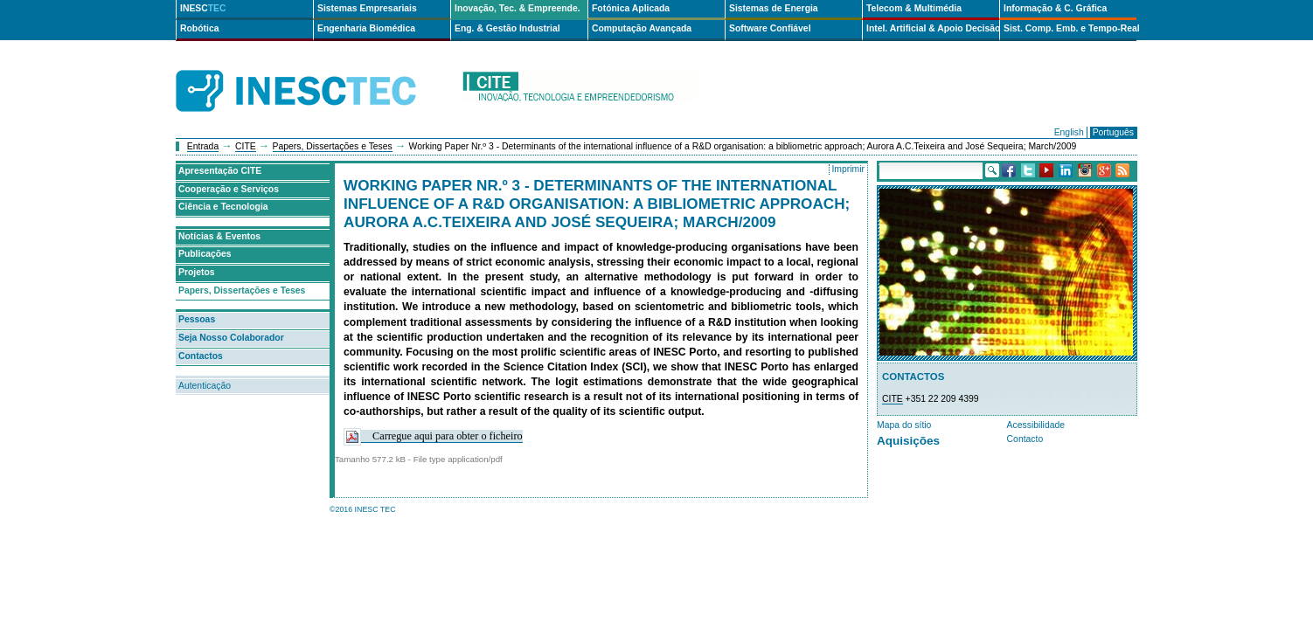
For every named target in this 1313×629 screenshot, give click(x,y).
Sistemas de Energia (773, 8)
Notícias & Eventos (219, 236)
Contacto (1025, 439)
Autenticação (204, 386)
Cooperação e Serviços (228, 189)
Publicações (205, 254)
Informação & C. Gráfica (1055, 8)
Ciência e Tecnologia (223, 206)
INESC (203, 8)
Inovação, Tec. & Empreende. (517, 8)
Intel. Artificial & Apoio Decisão (932, 28)
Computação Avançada (641, 28)
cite (580, 91)
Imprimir (848, 169)
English (1069, 132)
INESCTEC (315, 71)
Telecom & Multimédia (914, 8)
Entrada (203, 146)
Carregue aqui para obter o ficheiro (433, 436)
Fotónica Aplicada (631, 8)
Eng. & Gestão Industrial (507, 28)
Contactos (200, 356)
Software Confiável (770, 28)
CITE (245, 146)
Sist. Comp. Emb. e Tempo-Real (1070, 28)
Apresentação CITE (219, 171)
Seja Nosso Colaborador (231, 337)
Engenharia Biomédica (366, 28)
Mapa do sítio (904, 425)
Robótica (199, 28)
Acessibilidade (1036, 425)
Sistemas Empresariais (367, 8)
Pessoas (196, 319)
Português (1113, 132)
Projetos (196, 272)
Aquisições (908, 440)
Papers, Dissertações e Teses (333, 146)
